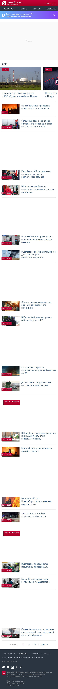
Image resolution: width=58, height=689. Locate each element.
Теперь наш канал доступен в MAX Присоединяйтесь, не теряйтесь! (19, 15)
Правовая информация (16, 681)
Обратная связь (13, 685)
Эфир (48, 3)
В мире (24, 9)
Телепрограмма (23, 657)
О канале (8, 657)
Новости (23, 654)
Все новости (9, 9)
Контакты (38, 657)
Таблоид (35, 654)
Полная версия (10, 661)
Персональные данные (16, 683)
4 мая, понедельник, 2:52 (13, 4)
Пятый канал (9, 654)
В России (37, 9)
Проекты (47, 654)
